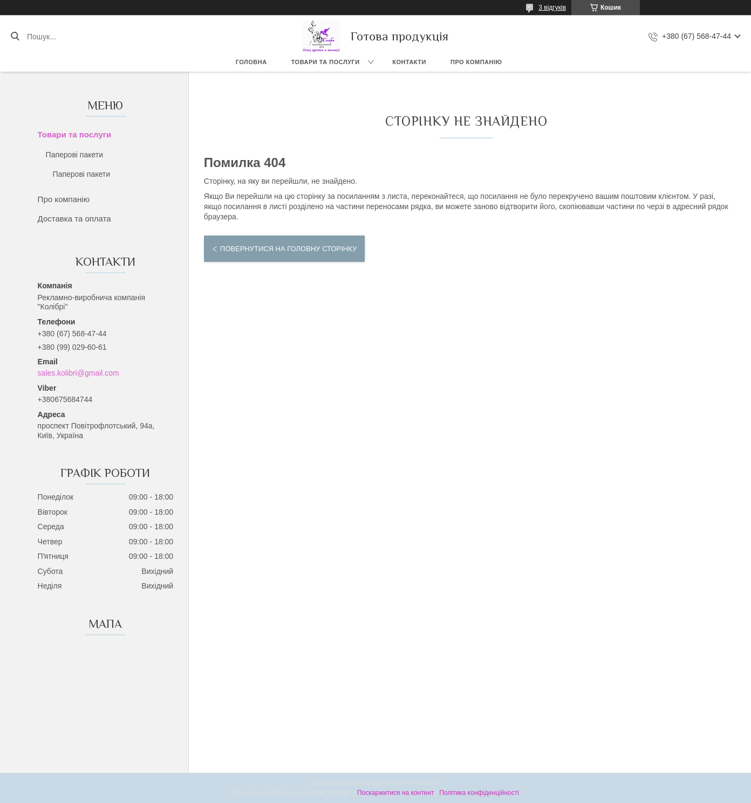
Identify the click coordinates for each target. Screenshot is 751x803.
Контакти (409, 62)
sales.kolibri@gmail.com (78, 373)
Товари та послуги (325, 62)
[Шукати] (15, 36)
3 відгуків (552, 7)
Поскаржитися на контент (395, 793)
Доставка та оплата (74, 218)
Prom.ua (426, 783)
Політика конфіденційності (479, 793)
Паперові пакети (74, 154)
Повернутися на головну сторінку (288, 249)
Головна (251, 62)
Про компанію (476, 62)
